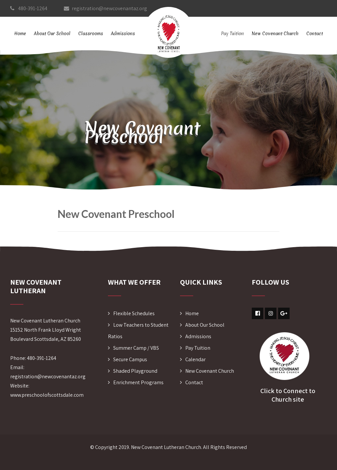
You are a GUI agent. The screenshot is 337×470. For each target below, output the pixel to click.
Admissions (123, 33)
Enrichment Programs (138, 382)
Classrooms (90, 33)
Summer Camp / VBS (136, 347)
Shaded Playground (135, 370)
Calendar (195, 359)
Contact (314, 33)
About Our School (52, 33)
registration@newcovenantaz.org (105, 8)
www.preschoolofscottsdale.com (47, 394)
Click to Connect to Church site (287, 395)
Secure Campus (130, 359)
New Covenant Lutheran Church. (166, 447)
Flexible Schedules (134, 313)
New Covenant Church (275, 33)
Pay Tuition (232, 33)
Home (20, 33)
